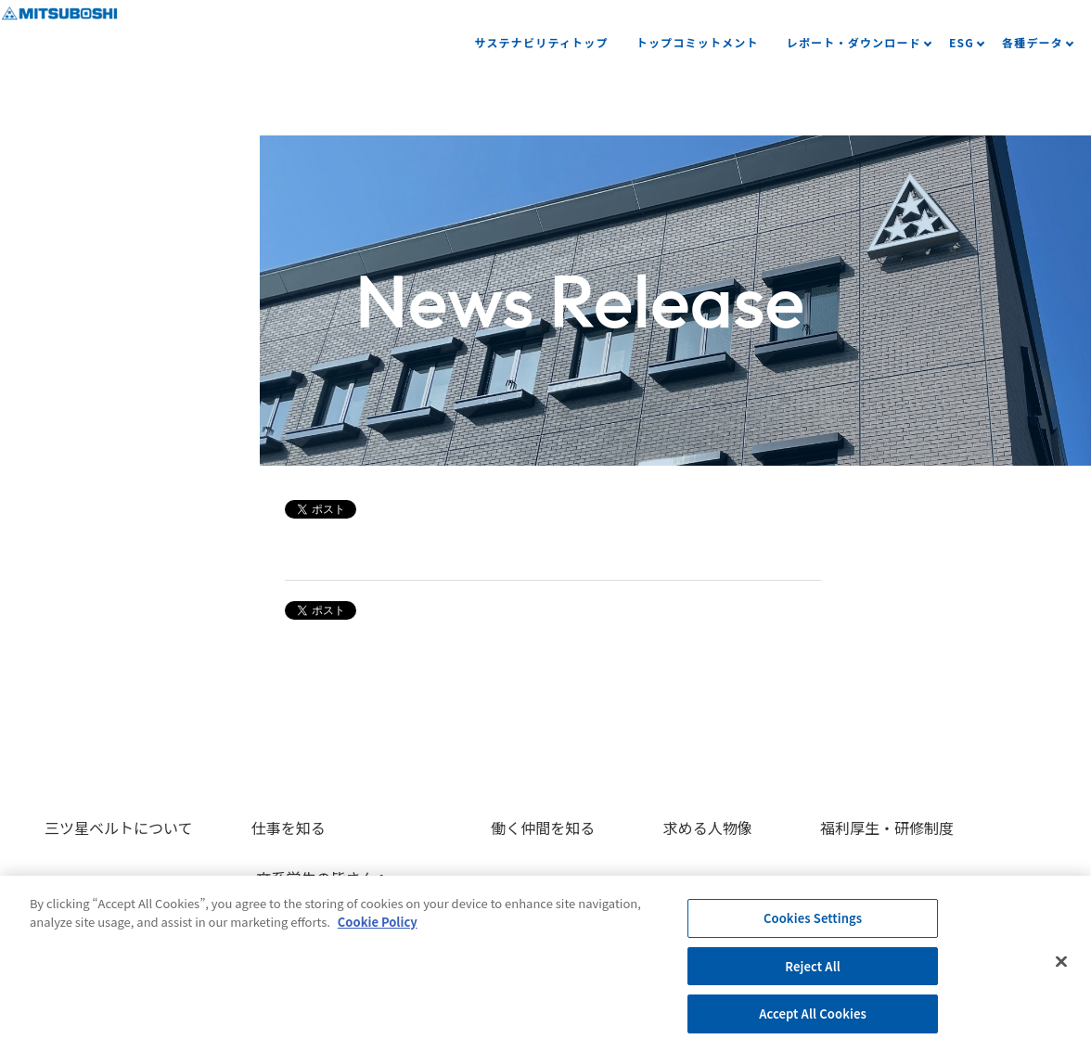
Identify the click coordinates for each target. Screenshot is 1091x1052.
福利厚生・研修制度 (850, 827)
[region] (545, 964)
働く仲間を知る (524, 827)
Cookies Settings (813, 918)
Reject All (813, 966)
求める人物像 (679, 827)
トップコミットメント (697, 42)
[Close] (1061, 962)
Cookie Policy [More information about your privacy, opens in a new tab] (377, 921)
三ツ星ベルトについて (109, 827)
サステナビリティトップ (541, 42)
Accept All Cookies (812, 1013)
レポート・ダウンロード (854, 42)
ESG (961, 42)
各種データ (1032, 42)
